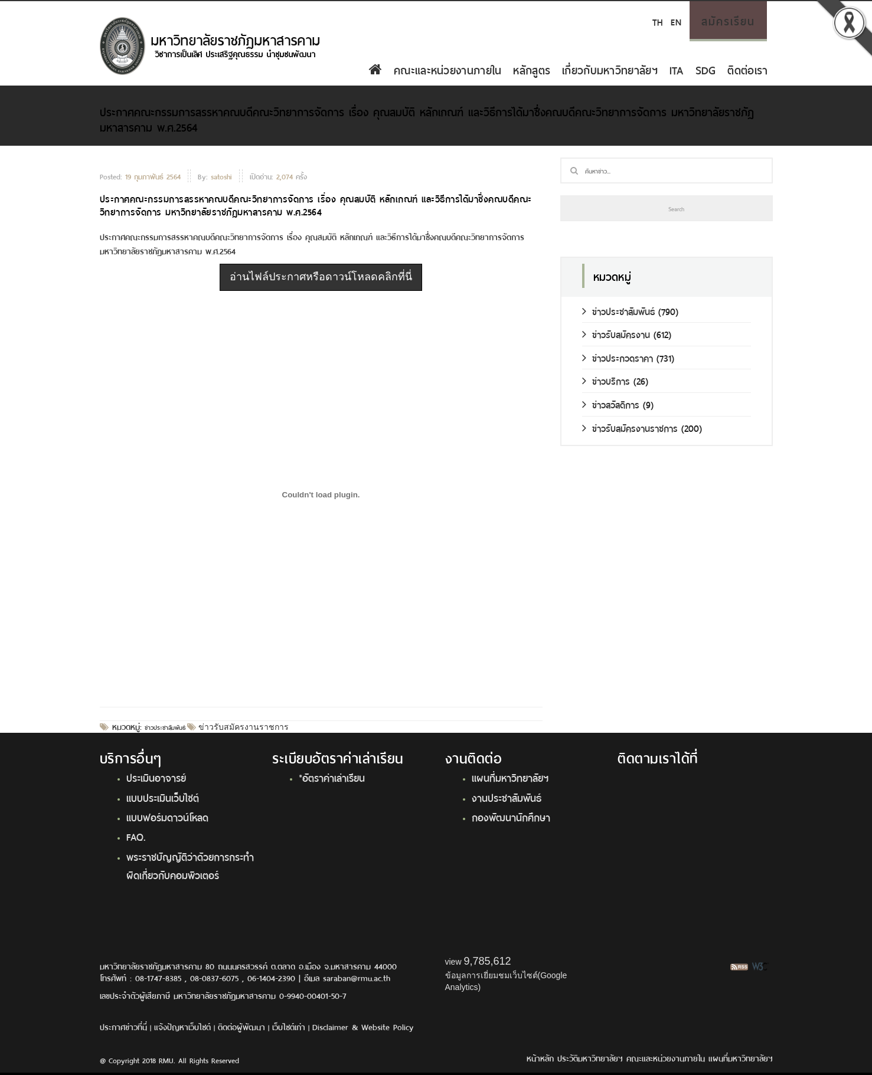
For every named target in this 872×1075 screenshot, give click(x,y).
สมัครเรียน (728, 20)
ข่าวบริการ (606, 380)
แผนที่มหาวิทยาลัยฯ (510, 777)
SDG (705, 69)
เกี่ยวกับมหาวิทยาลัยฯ (610, 69)
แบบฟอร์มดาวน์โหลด (167, 816)
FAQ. (136, 836)
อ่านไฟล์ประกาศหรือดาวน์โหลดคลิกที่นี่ (321, 277)
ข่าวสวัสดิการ (610, 404)
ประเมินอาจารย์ (156, 777)
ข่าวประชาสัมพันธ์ (165, 727)
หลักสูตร (531, 69)
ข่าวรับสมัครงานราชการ (242, 727)
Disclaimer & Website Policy (362, 1026)
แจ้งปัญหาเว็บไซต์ (182, 1026)
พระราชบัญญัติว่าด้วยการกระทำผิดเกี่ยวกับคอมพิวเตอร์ (190, 865)
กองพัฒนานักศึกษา (511, 816)
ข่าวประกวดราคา (617, 357)
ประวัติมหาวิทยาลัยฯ (590, 1057)
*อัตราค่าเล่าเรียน (332, 777)
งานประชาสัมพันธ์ (506, 797)
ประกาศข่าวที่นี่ (123, 1026)
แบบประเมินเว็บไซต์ (162, 797)
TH (657, 21)
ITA (676, 69)
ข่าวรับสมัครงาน (616, 334)
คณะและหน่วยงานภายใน (447, 69)
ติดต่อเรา (747, 69)
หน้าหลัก (540, 1057)
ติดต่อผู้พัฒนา (241, 1026)
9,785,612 (487, 961)
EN (676, 21)
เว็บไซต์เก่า (288, 1026)
